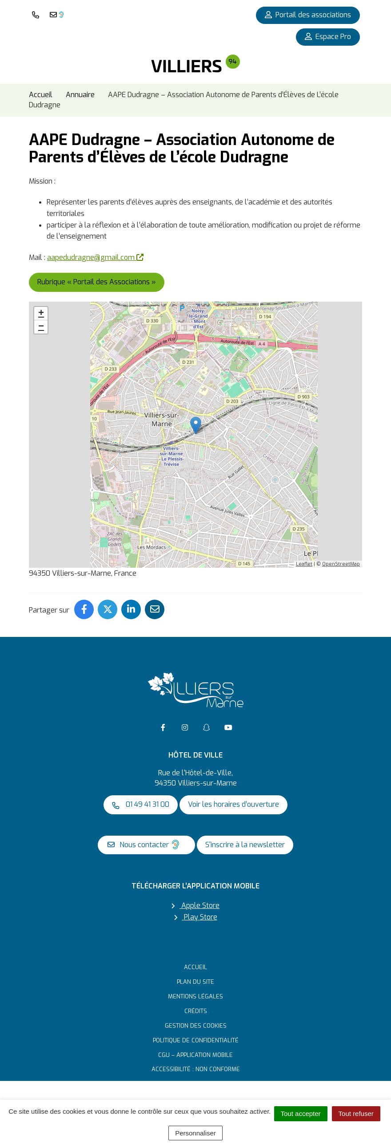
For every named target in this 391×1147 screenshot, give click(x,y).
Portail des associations (308, 15)
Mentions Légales (195, 996)
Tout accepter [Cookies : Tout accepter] (301, 1113)
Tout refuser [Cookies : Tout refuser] (356, 1113)
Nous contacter (144, 844)
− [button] (41, 327)
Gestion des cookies (196, 1025)
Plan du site (195, 982)
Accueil (195, 967)
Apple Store (195, 905)
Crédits (195, 1011)
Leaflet (304, 564)
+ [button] (41, 313)
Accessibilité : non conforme (196, 1069)
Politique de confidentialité (196, 1040)
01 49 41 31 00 (140, 804)
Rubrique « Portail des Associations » (96, 282)
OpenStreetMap (341, 564)
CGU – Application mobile (195, 1055)
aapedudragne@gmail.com (95, 257)
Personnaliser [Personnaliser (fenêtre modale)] (195, 1133)
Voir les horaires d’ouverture (233, 804)
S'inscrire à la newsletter (245, 844)
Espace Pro (328, 36)
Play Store (195, 917)
